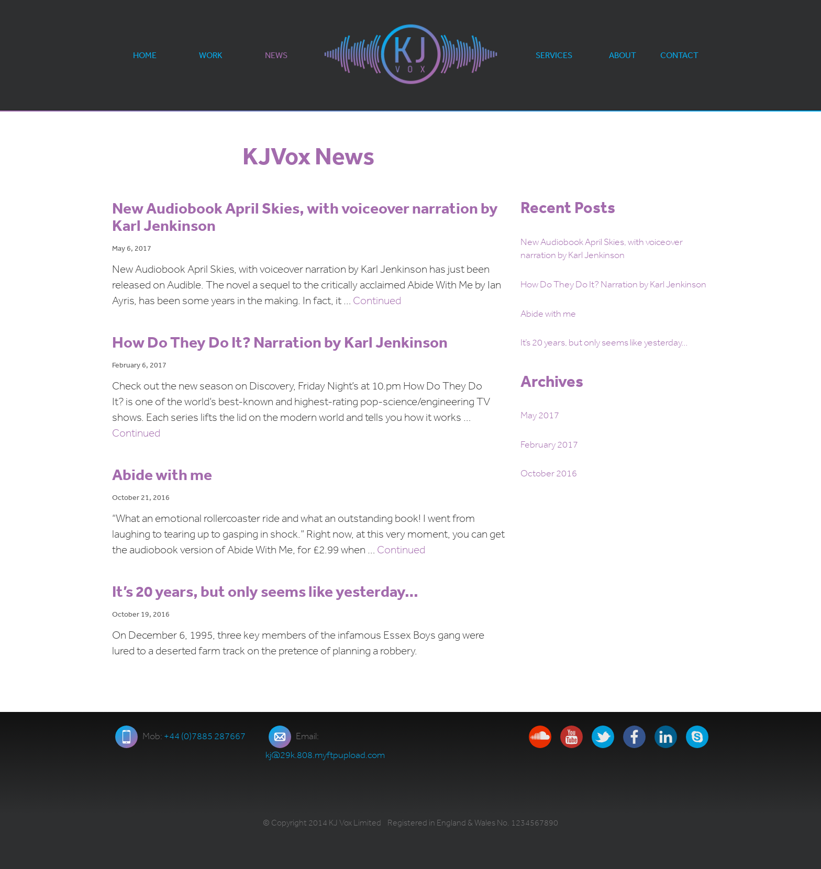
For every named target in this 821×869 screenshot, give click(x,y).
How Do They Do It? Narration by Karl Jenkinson (280, 341)
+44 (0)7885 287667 (205, 736)
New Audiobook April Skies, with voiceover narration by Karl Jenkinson (305, 216)
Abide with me (162, 474)
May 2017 (539, 415)
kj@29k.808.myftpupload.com (325, 755)
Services (554, 55)
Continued (377, 300)
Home (145, 55)
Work (211, 55)
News (276, 55)
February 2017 (549, 444)
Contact (679, 55)
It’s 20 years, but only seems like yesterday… (265, 591)
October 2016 (548, 473)
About (622, 55)
